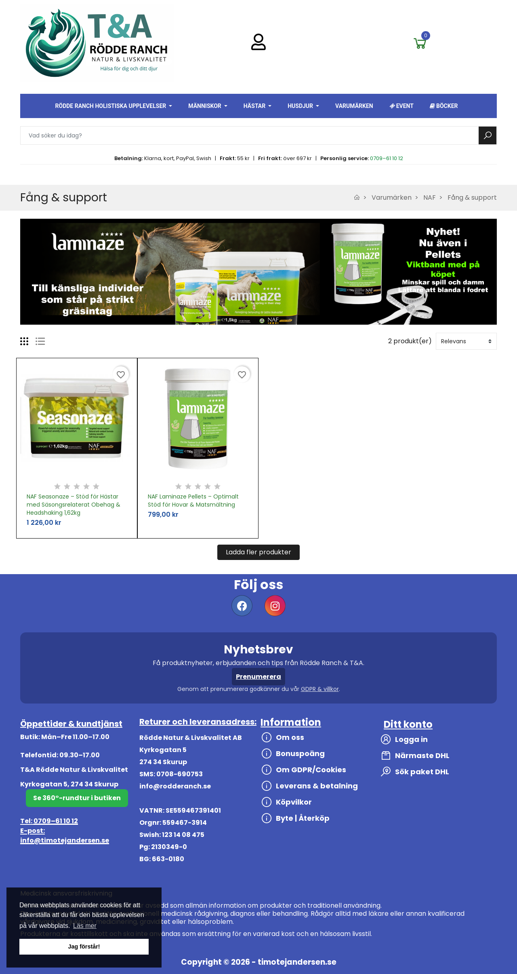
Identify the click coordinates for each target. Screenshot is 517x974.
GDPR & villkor (320, 689)
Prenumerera (258, 676)
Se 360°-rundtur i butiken (77, 798)
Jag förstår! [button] (84, 946)
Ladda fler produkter (258, 552)
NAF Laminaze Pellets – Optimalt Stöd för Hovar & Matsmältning (193, 500)
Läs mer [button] (85, 925)
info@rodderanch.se (175, 786)
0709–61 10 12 (386, 158)
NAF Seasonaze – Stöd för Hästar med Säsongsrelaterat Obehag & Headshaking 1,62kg (73, 504)
